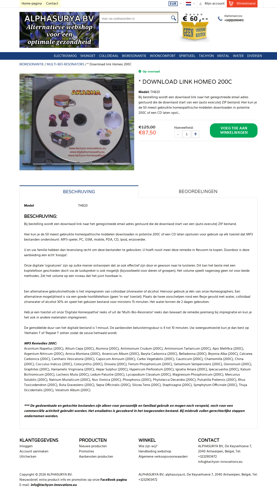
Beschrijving (79, 192)
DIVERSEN (235, 56)
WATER (218, 56)
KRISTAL (204, 56)
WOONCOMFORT (143, 56)
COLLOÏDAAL (89, 56)
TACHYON (186, 56)
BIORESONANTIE (115, 56)
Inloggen (26, 446)
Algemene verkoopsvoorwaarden (163, 457)
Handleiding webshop (154, 451)
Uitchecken (27, 457)
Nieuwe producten (93, 446)
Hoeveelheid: (183, 127)
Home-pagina (32, 3)
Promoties (86, 451)
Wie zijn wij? (147, 446)
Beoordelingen (198, 191)
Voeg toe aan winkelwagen (234, 130)
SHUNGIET (68, 56)
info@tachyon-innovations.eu (220, 462)
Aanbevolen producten (96, 457)
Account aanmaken (33, 451)
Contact (52, 3)
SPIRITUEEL (167, 56)
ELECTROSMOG (45, 56)
